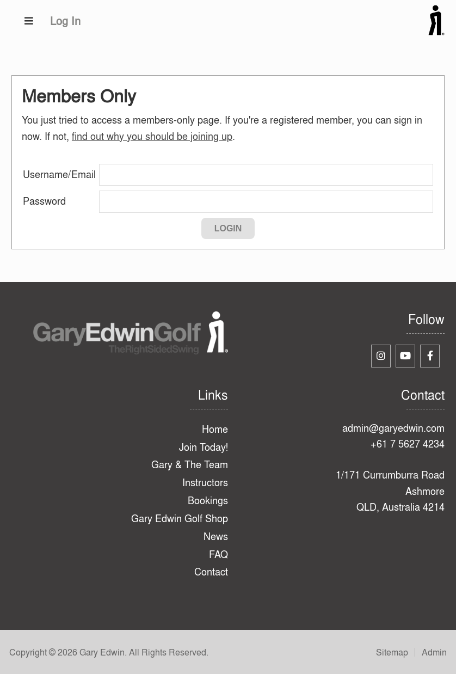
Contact (211, 572)
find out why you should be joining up (152, 136)
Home (215, 429)
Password (44, 201)
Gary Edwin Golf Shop (179, 518)
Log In (65, 21)
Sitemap (392, 652)
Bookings (208, 500)
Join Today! (203, 447)
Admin (434, 652)
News (216, 536)
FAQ (218, 554)
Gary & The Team (189, 464)
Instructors (205, 482)
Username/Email (59, 174)
